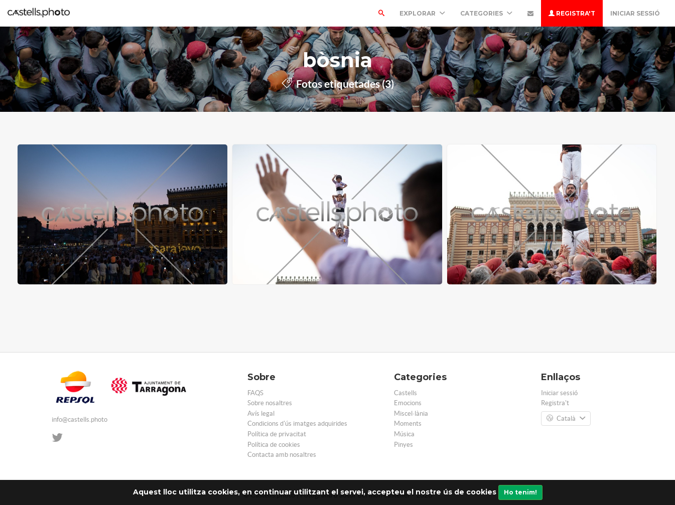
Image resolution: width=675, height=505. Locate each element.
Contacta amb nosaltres (281, 454)
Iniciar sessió (635, 13)
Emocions (408, 403)
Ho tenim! (520, 492)
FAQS (255, 393)
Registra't (572, 13)
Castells (405, 393)
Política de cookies (273, 444)
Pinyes (403, 444)
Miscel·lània (411, 413)
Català (566, 419)
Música (404, 434)
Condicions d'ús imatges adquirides (297, 423)
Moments (408, 423)
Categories (486, 13)
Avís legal (261, 413)
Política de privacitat (276, 434)
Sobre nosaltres (269, 403)
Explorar (422, 13)
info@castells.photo (79, 419)
